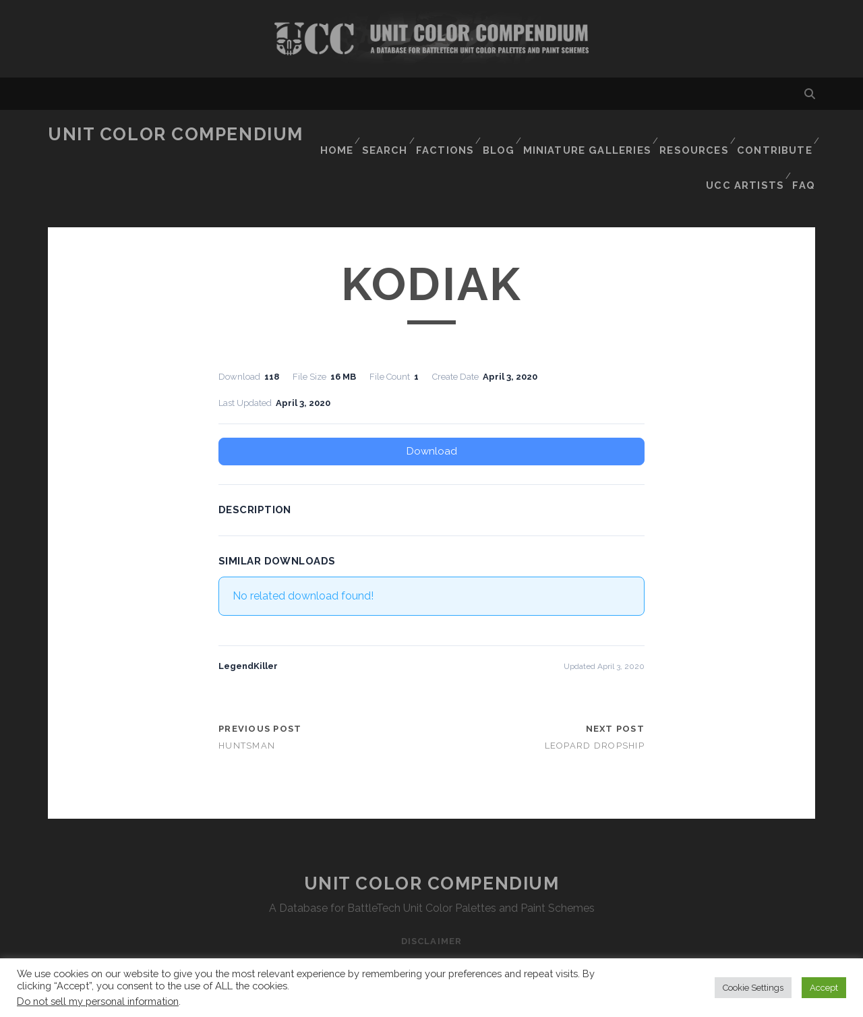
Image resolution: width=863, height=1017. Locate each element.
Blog (505, 134)
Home (337, 134)
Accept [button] (824, 988)
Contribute (774, 134)
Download (432, 408)
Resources (695, 134)
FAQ (805, 151)
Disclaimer (431, 898)
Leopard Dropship (595, 703)
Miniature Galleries (592, 134)
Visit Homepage (431, 39)
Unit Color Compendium (175, 134)
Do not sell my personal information (98, 1001)
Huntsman (246, 703)
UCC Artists (745, 151)
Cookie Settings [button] (753, 988)
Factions (449, 134)
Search (387, 134)
